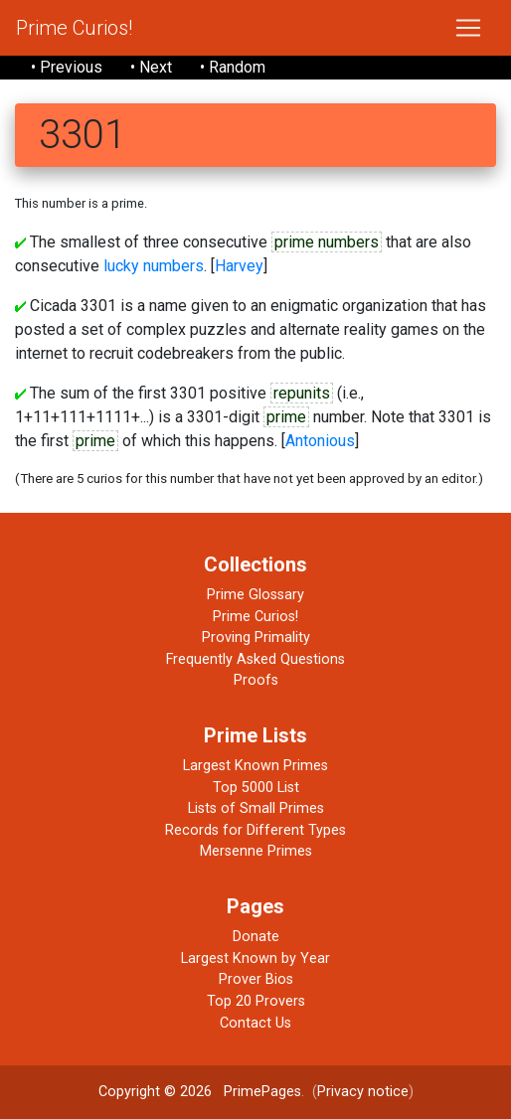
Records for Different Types (255, 830)
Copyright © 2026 (155, 1091)
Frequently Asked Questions (255, 659)
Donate (256, 936)
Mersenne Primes (256, 851)
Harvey (239, 265)
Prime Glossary (255, 594)
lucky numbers (153, 265)
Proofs (256, 680)
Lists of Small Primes (256, 808)
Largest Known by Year (255, 958)
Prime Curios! (74, 28)
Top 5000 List (256, 787)
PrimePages (262, 1091)
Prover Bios (256, 979)
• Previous (66, 67)
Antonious (320, 440)
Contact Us (255, 1023)
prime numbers (326, 242)
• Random (232, 67)
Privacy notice (363, 1091)
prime (286, 416)
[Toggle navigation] (468, 28)
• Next (151, 67)
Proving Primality (256, 637)
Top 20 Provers (256, 1001)
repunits (301, 393)
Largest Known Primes (255, 765)
